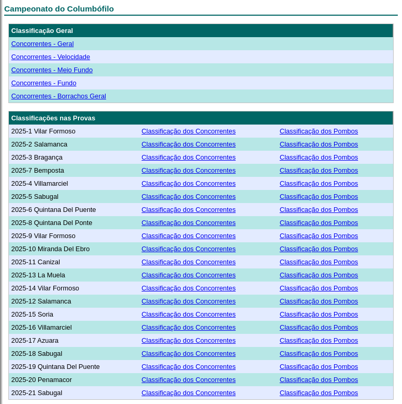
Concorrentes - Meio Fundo (52, 70)
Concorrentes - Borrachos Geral (59, 96)
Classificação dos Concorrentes (189, 131)
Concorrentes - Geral (43, 44)
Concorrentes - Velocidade (51, 57)
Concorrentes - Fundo (44, 83)
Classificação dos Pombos (319, 131)
